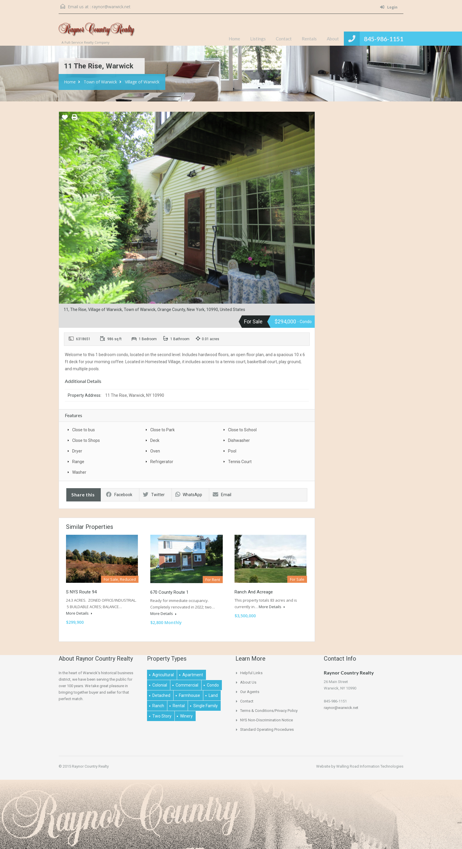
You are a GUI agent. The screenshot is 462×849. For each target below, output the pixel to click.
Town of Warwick (100, 82)
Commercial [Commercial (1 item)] (187, 685)
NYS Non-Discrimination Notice (266, 720)
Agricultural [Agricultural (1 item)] (163, 674)
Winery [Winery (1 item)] (186, 716)
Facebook (119, 494)
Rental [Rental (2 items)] (179, 705)
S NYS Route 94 (81, 592)
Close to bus (83, 429)
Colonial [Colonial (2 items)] (159, 685)
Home (234, 38)
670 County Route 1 (169, 592)
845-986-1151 (383, 38)
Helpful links (251, 673)
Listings (258, 38)
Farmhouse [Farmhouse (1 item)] (189, 695)
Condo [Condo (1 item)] (213, 685)
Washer (79, 472)
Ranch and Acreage (254, 592)
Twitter (154, 494)
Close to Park (162, 429)
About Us (248, 682)
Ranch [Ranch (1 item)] (158, 705)
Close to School (242, 429)
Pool (232, 451)
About (333, 38)
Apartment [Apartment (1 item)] (192, 674)
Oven (155, 451)
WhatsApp (188, 494)
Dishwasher (239, 440)
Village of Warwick (142, 82)
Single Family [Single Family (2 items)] (205, 705)
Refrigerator (161, 461)
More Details (79, 613)
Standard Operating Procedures (267, 729)
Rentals (309, 38)
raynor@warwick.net (111, 6)
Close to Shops (86, 440)
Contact (284, 38)
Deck (154, 440)
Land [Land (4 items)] (213, 695)
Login (388, 7)
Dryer (77, 451)
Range (78, 461)
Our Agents (249, 692)
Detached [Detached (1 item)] (161, 695)
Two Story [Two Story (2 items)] (161, 716)
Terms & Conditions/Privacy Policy (269, 710)
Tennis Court (240, 461)
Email (222, 494)
